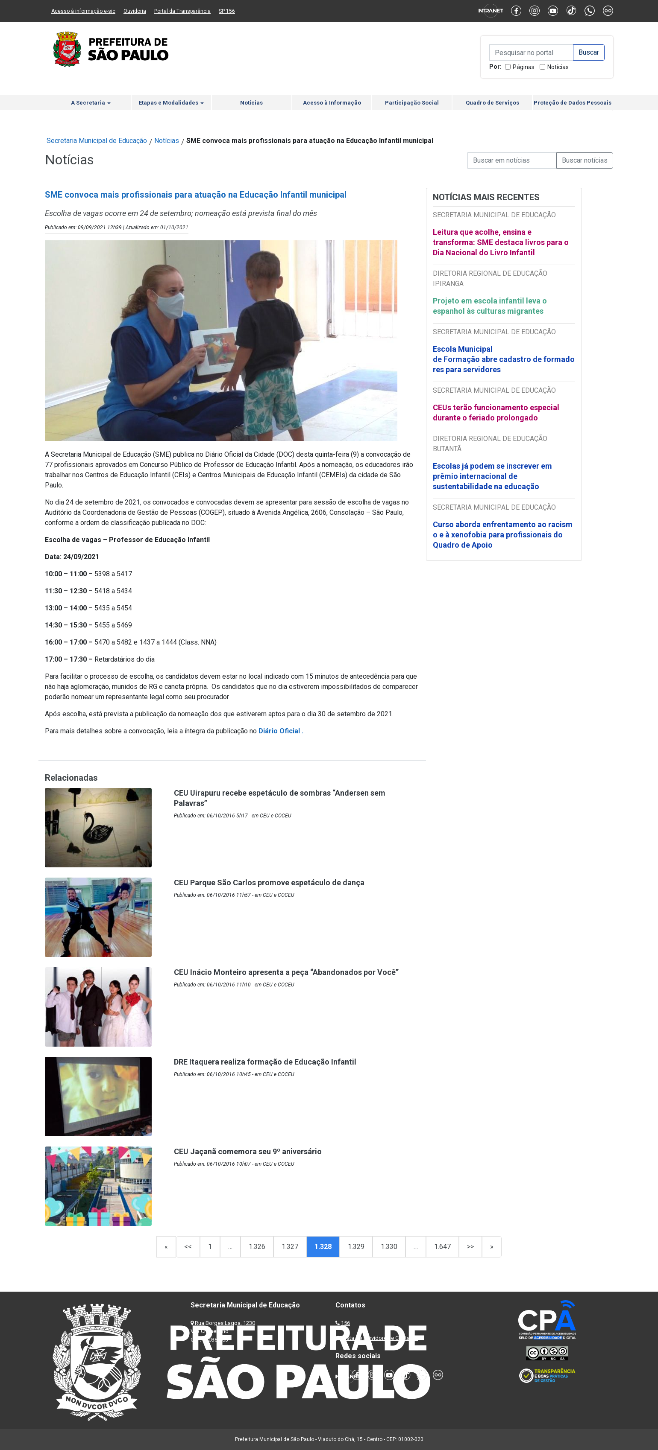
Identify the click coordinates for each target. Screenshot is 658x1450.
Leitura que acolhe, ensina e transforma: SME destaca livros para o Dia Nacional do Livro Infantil (501, 242)
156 (345, 1323)
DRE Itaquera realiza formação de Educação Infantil (265, 1061)
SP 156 (227, 11)
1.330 (389, 1247)
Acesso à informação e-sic (83, 11)
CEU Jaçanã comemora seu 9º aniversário (248, 1151)
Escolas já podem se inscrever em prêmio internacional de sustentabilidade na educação (492, 476)
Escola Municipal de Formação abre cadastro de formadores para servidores (504, 359)
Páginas (524, 67)
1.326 (257, 1247)
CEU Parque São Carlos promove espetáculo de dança (269, 882)
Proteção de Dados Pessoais (572, 102)
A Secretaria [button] (91, 102)
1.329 (356, 1247)
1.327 (290, 1247)
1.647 (442, 1247)
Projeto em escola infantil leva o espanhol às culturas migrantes (490, 305)
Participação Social (412, 102)
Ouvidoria (134, 11)
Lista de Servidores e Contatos (380, 1338)
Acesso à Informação (332, 102)
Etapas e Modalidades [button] (171, 102)
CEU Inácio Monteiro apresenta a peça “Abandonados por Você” (286, 972)
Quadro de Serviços (492, 102)
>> (470, 1247)
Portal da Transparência (182, 11)
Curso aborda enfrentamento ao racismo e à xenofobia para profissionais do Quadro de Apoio (503, 534)
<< (188, 1247)
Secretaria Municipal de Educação (97, 141)
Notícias (558, 67)
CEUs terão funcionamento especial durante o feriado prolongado (496, 412)
